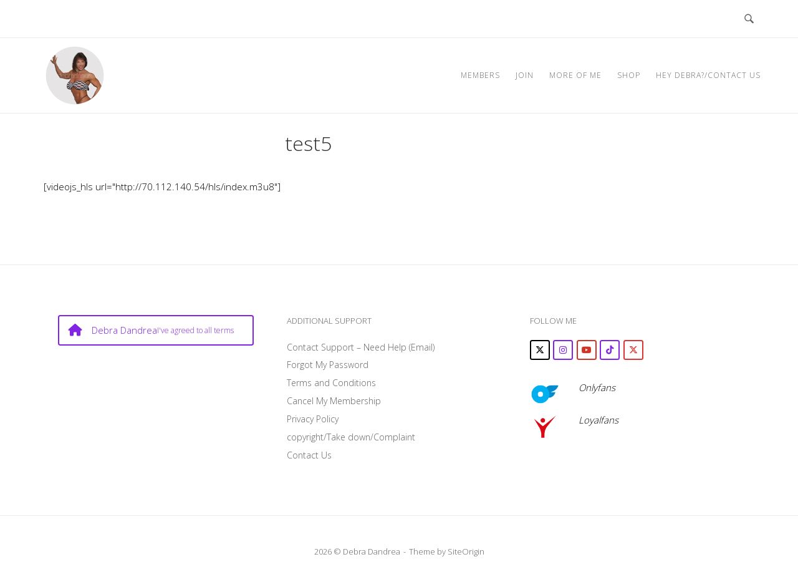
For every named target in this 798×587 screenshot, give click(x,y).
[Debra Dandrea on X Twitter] (540, 350)
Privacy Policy (313, 419)
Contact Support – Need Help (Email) (361, 347)
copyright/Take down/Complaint (351, 437)
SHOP (628, 75)
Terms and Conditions (331, 383)
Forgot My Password (327, 365)
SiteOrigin (466, 551)
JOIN (525, 75)
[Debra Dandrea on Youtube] (587, 350)
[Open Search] (749, 19)
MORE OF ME (575, 75)
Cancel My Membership (334, 401)
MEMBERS (480, 75)
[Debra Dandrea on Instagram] (563, 350)
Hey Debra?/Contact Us (708, 75)
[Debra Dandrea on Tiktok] (610, 350)
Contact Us (309, 455)
